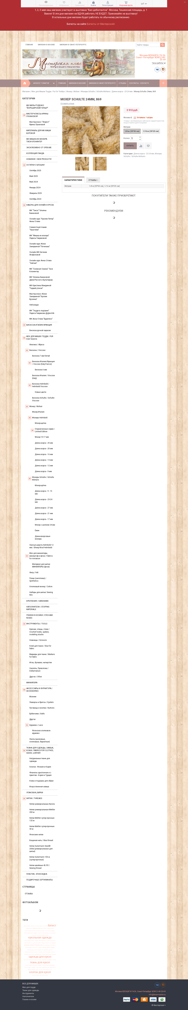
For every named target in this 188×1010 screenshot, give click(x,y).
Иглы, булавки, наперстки (40, 662)
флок (30, 969)
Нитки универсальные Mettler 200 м (42, 811)
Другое (32, 719)
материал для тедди (31, 940)
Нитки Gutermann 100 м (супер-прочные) (39, 858)
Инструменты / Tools (34, 624)
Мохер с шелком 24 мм (45, 525)
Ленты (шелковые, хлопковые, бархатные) (39, 740)
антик (45, 926)
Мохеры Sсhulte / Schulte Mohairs (95, 91)
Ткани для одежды (30, 990)
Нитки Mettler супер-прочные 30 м (41, 827)
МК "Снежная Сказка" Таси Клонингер (41, 270)
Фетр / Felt (33, 572)
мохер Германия (36, 945)
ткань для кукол (40, 962)
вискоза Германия (47, 928)
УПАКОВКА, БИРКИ (34, 792)
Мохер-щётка (40, 485)
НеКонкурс (34, 305)
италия (34, 935)
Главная (29, 45)
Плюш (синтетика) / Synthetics (37, 579)
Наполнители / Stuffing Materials (37, 608)
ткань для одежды (48, 965)
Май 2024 (33, 182)
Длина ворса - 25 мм (44, 443)
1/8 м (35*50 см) (132, 131)
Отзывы (122, 83)
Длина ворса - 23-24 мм (122, 91)
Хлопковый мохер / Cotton (40, 586)
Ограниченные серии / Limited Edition (43, 430)
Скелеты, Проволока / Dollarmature (38, 669)
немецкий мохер (44, 952)
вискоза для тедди (30, 933)
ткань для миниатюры (33, 965)
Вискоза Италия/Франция (37, 325)
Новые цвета (40, 392)
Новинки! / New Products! (38, 159)
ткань (54, 960)
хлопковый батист (45, 969)
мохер (26, 945)
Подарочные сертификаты (39, 880)
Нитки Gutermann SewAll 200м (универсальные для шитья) (41, 848)
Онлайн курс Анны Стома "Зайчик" (40, 261)
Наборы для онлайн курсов (38, 205)
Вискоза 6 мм (41, 370)
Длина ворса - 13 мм (44, 460)
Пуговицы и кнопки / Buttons (41, 708)
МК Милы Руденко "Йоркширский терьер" (37, 106)
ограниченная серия (48, 954)
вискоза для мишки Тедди (45, 930)
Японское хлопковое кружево (41, 732)
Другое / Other (35, 677)
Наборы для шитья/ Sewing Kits (41, 593)
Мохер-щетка (40, 423)
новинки (38, 954)
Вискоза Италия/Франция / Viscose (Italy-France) (41, 362)
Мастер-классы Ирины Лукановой (35, 115)
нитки (53, 952)
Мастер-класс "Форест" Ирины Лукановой (39, 123)
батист (52, 925)
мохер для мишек (49, 945)
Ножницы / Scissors (38, 640)
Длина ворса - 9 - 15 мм (43, 492)
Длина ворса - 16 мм (44, 454)
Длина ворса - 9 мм (43, 471)
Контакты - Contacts (139, 83)
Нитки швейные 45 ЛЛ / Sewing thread (39, 866)
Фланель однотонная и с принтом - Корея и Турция (40, 774)
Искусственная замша (39, 787)
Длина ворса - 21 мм (44, 513)
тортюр (38, 967)
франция (35, 969)
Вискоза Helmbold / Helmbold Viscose (38, 385)
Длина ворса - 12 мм (44, 466)
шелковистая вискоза (40, 975)
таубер (49, 960)
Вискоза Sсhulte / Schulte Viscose (43, 399)
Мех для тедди (28, 987)
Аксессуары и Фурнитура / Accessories (37, 689)
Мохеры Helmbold (37, 418)
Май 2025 (33, 176)
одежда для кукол (40, 956)
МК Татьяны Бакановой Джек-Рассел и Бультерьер (41, 278)
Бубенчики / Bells (37, 714)
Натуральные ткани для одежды (39, 759)
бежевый (29, 928)
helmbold (27, 926)
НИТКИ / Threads (32, 798)
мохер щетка (48, 950)
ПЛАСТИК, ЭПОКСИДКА (36, 874)
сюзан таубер (41, 960)
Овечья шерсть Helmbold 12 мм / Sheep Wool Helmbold (41, 546)
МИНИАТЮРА (31, 683)
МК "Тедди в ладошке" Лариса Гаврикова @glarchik (41, 312)
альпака (40, 926)
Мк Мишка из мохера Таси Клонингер (36, 140)
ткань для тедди (29, 967)
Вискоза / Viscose (35, 350)
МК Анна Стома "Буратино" (41, 319)
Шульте (33, 926)
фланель (53, 967)
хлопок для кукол (40, 972)
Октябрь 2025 (35, 170)
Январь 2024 (34, 188)
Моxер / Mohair (72, 91)
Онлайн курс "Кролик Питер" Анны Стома (41, 220)
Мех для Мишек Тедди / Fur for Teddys (48, 91)
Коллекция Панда (35, 153)
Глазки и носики (29, 999)
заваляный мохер (49, 933)
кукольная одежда (39, 937)
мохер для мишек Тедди (33, 947)
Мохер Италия (38, 412)
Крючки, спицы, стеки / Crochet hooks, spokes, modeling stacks (39, 632)
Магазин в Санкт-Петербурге (73, 45)
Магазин (26, 91)
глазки (40, 933)
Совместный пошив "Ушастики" (38, 228)
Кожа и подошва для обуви (41, 781)
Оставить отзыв (67, 103)
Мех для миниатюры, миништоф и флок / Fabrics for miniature (39, 556)
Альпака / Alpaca (36, 345)
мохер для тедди (48, 947)
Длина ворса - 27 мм (44, 508)
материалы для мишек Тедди (35, 943)
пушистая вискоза (30, 960)
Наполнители (28, 996)
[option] (82, 163)
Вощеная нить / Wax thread (41, 840)
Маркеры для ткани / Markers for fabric (42, 655)
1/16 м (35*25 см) (151, 131)
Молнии (32, 697)
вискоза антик (30, 930)
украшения (45, 967)
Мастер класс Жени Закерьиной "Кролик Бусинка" (38, 296)
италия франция (42, 935)
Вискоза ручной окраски (40, 330)
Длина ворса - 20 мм (44, 449)
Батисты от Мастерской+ (101, 24)
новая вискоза (29, 954)
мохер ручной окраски (35, 950)
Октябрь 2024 (35, 199)
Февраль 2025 (35, 193)
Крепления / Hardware (37, 601)
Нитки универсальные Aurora (42, 804)
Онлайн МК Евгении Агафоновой (38, 253)
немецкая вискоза (31, 952)
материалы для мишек (47, 940)
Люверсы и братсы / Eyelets (41, 702)
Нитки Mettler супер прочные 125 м (41, 819)
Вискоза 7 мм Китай (41, 356)
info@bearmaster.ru (157, 995)
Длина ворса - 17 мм (44, 519)
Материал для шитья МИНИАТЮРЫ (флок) (41, 565)
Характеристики (73, 180)
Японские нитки (36, 835)
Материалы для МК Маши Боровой (38, 131)
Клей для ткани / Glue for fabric (40, 647)
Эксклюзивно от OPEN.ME (38, 147)
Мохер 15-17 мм (42, 437)
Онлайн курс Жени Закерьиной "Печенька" (39, 245)
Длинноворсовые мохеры (42, 537)
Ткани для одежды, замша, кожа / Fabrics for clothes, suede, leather (38, 750)
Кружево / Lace (34, 725)
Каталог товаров (44, 83)
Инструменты (28, 993)
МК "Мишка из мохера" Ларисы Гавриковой (39, 236)
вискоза (36, 928)
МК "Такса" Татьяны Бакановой (37, 211)
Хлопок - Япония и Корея (40, 767)
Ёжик (37, 530)
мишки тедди (51, 943)
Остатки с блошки (33, 165)
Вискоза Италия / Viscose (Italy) (43, 376)
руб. (144, 4)
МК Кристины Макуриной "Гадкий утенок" (40, 286)
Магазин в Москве (46, 45)
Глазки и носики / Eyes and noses (39, 616)
